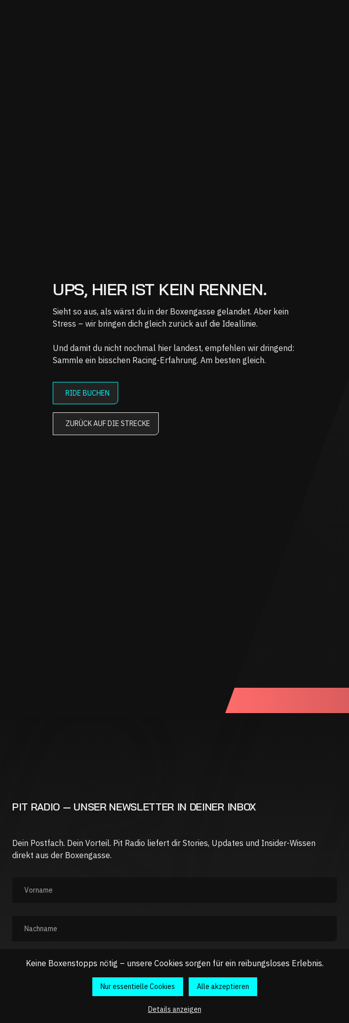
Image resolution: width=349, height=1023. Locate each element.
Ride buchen (87, 393)
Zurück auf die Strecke (107, 423)
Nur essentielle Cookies (137, 986)
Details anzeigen (174, 1009)
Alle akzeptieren (223, 986)
